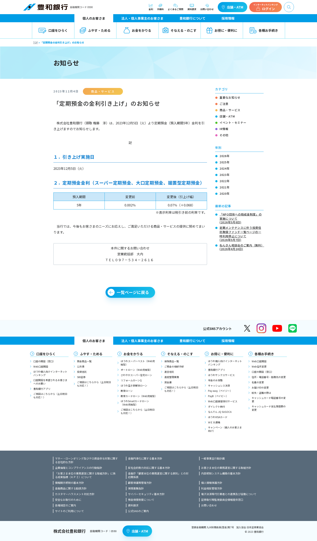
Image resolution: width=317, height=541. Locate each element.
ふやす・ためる (95, 30)
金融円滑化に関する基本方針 (145, 458)
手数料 (160, 7)
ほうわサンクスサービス (221, 375)
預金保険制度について (141, 500)
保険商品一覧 (171, 361)
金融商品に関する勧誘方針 (71, 488)
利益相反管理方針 (211, 488)
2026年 (225, 156)
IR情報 (224, 129)
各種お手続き (264, 30)
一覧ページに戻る (133, 292)
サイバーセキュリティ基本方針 (146, 494)
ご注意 (224, 104)
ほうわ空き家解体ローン (134, 385)
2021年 (225, 187)
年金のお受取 (215, 380)
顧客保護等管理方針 (140, 483)
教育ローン (127, 390)
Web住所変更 (259, 366)
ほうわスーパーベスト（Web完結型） (138, 362)
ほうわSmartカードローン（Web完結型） (135, 402)
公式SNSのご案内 (138, 511)
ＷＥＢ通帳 (214, 422)
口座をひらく (53, 30)
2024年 (225, 168)
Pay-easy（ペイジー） (220, 390)
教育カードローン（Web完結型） (138, 396)
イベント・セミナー (233, 122)
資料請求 (191, 7)
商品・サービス (230, 110)
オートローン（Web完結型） (136, 369)
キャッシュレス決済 (219, 385)
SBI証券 (81, 377)
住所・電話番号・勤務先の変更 (269, 377)
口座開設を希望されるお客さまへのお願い (50, 381)
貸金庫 (168, 382)
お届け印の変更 (260, 387)
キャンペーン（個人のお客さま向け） (225, 429)
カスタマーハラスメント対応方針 (74, 494)
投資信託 (82, 371)
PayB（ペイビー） (218, 396)
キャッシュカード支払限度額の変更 (269, 408)
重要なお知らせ (230, 97)
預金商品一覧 (84, 361)
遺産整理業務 (171, 377)
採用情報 (228, 18)
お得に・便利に (221, 30)
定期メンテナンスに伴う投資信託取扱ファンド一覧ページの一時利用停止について (242, 233)
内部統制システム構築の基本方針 (221, 473)
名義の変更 (258, 382)
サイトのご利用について (69, 511)
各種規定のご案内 (65, 505)
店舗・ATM (232, 7)
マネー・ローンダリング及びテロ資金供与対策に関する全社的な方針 (86, 460)
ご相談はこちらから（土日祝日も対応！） (50, 395)
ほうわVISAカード (217, 417)
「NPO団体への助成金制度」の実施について (242, 218)
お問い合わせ (207, 7)
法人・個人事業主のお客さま (142, 18)
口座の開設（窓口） (44, 361)
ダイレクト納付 (216, 406)
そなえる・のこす (180, 30)
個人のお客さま (93, 18)
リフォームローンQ (131, 380)
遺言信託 (169, 371)
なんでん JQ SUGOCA (219, 411)
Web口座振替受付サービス (222, 401)
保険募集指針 (136, 488)
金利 (151, 7)
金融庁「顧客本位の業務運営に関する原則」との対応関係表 (158, 475)
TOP (35, 42)
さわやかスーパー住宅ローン (136, 375)
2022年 (225, 181)
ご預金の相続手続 (174, 366)
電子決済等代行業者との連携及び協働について (228, 494)
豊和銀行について (192, 18)
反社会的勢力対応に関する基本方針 (149, 468)
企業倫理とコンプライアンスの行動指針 (78, 468)
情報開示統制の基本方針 (69, 483)
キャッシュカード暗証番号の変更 (269, 399)
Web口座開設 (40, 366)
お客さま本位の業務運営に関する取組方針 (226, 468)
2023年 (225, 175)
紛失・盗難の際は (261, 392)
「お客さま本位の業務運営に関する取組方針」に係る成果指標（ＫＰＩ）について (85, 475)
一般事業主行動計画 (213, 458)
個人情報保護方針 (211, 483)
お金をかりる (137, 30)
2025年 (225, 162)
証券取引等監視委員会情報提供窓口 (222, 500)
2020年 (225, 193)
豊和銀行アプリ (41, 388)
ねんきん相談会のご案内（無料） (242, 246)
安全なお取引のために (68, 500)
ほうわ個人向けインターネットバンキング (50, 373)
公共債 (80, 366)
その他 (224, 135)
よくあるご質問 (175, 7)
